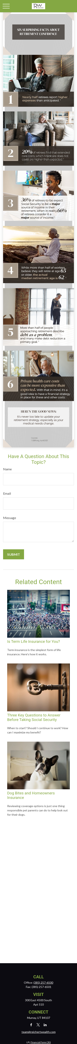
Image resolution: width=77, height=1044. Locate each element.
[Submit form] (13, 554)
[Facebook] (31, 1024)
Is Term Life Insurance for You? (33, 641)
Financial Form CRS (41, 1042)
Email (7, 493)
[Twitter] (38, 1024)
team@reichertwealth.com (39, 1032)
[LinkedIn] (45, 1024)
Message (9, 518)
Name (7, 469)
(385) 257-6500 (43, 982)
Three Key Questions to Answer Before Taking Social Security (33, 717)
